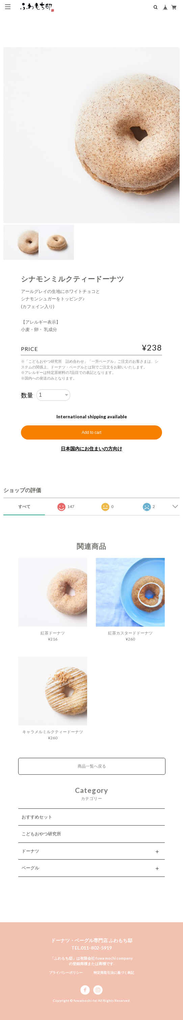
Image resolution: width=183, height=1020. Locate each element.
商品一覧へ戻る (92, 773)
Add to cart (91, 432)
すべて (24, 506)
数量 (27, 395)
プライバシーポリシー (66, 972)
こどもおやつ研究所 (41, 840)
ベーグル (30, 874)
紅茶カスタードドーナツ (130, 639)
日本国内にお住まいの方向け (91, 448)
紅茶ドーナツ (53, 639)
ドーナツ (30, 858)
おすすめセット (37, 824)
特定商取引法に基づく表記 (114, 972)
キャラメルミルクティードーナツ (52, 738)
